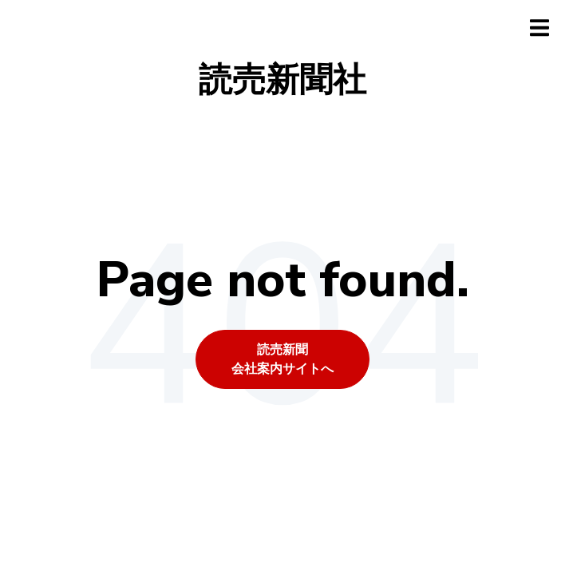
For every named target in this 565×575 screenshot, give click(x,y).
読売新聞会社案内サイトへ (282, 359)
